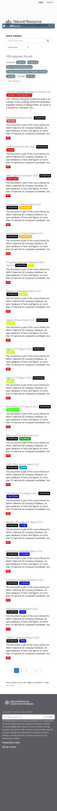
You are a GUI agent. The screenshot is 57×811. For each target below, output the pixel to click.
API (43, 682)
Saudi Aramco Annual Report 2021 (24, 204)
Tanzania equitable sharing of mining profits (28, 91)
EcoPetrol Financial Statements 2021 (25, 579)
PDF (8, 138)
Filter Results (14, 81)
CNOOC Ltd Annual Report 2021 (22, 637)
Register (49, 2)
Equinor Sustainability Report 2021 (23, 291)
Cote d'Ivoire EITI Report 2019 (21, 493)
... (31, 670)
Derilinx (12, 747)
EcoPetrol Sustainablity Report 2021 (24, 551)
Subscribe (48, 716)
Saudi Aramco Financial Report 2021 (25, 233)
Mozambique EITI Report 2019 (22, 406)
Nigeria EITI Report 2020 (19, 349)
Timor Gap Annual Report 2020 (22, 175)
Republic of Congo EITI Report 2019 (24, 522)
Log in (40, 2)
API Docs (9, 685)
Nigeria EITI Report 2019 (19, 377)
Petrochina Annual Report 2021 (22, 608)
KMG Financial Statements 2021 (22, 435)
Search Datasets (13, 35)
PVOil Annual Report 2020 (19, 117)
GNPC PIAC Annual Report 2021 (22, 464)
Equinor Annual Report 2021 (20, 320)
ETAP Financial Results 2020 (20, 146)
